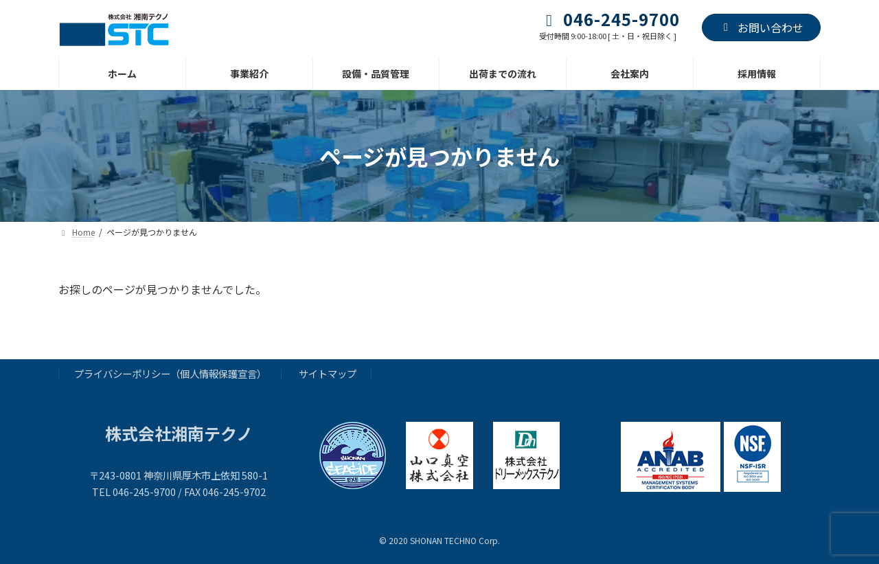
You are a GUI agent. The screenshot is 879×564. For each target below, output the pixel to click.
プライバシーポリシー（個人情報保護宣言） (170, 374)
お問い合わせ (761, 27)
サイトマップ (327, 374)
